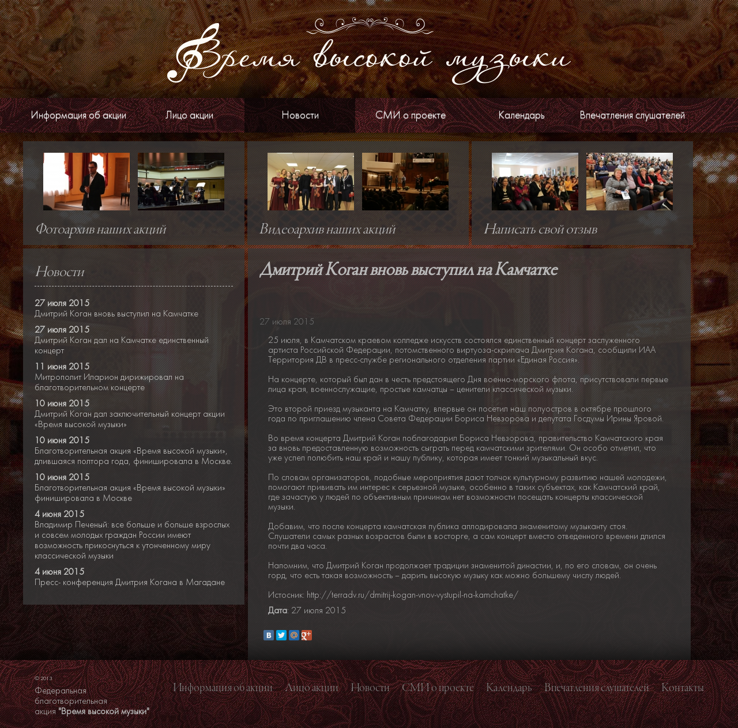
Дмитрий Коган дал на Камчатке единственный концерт (122, 345)
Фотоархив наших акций (100, 230)
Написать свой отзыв (540, 230)
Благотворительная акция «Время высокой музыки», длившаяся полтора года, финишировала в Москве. (133, 456)
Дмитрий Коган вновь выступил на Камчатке (116, 313)
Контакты (682, 688)
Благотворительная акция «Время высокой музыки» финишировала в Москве (130, 492)
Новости (300, 115)
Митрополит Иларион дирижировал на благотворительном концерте (109, 382)
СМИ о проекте (410, 115)
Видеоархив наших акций (327, 230)
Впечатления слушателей (632, 115)
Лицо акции (189, 115)
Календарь (521, 115)
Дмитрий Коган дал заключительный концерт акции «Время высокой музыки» (130, 419)
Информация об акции (78, 115)
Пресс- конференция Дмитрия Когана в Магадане (130, 582)
